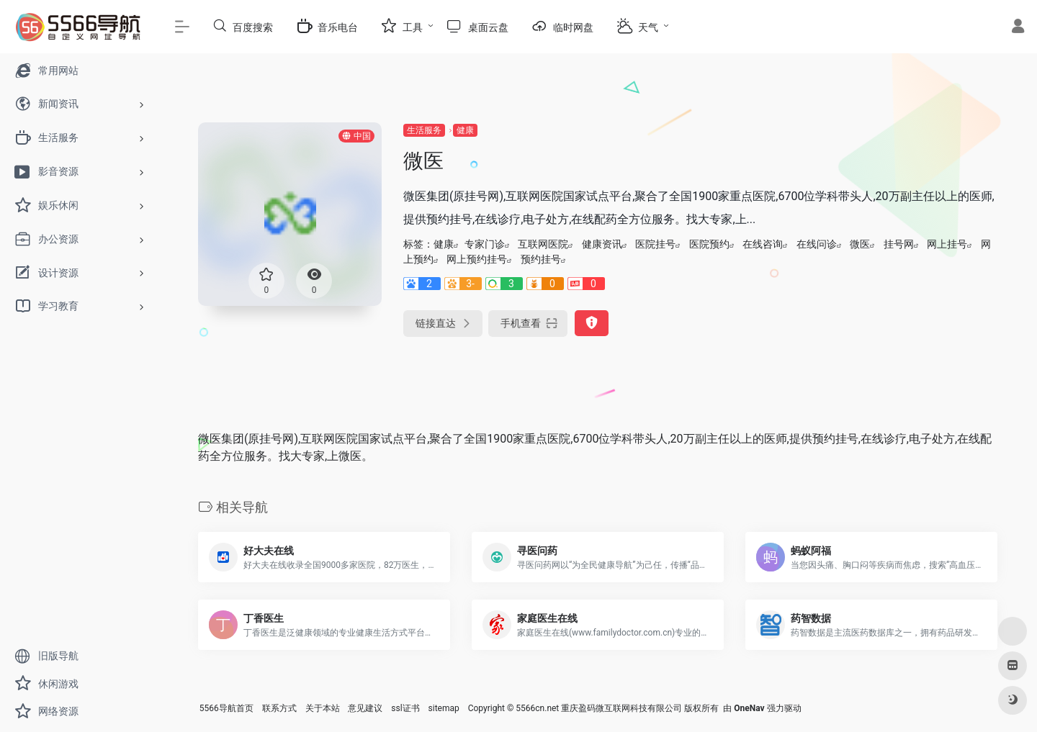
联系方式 (279, 708)
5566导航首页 (226, 708)
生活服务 (424, 130)
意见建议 (365, 708)
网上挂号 (947, 244)
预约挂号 (541, 259)
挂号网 (899, 244)
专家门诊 (484, 244)
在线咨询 (762, 244)
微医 (860, 244)
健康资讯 (602, 244)
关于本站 (322, 708)
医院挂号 (655, 244)
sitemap (443, 708)
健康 (465, 130)
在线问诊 (816, 244)
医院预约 (709, 244)
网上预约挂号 (476, 259)
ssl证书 (405, 708)
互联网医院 (543, 244)
